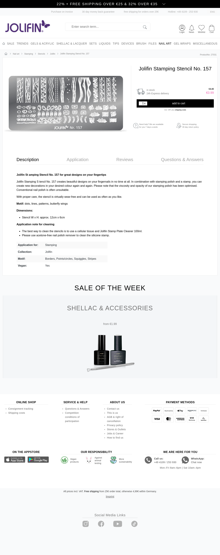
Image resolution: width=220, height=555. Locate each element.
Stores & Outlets (116, 429)
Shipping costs (16, 412)
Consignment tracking (20, 408)
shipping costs (180, 110)
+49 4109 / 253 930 (165, 462)
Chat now (196, 462)
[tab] (27, 159)
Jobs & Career (115, 433)
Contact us (113, 408)
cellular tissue (85, 231)
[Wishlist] (201, 29)
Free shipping (91, 491)
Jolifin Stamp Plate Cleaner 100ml (120, 231)
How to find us (115, 437)
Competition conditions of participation (72, 416)
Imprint (110, 496)
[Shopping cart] (212, 27)
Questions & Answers (77, 408)
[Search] (146, 27)
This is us (112, 412)
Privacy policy (115, 425)
